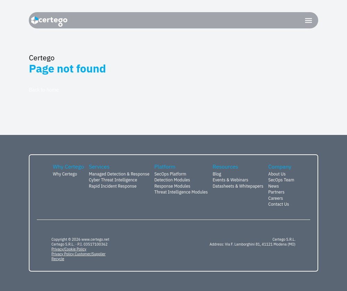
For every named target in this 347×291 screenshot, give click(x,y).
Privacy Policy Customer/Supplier (78, 253)
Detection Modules (172, 179)
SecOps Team (281, 179)
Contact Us (278, 204)
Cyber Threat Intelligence (113, 179)
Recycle (57, 258)
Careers (275, 198)
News (273, 186)
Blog (217, 174)
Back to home (44, 90)
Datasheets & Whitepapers (238, 186)
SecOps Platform (170, 174)
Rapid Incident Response (112, 186)
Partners (276, 192)
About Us (277, 174)
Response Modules (172, 186)
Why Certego (65, 174)
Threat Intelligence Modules (181, 192)
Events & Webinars (230, 179)
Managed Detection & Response (119, 174)
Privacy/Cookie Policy (68, 249)
